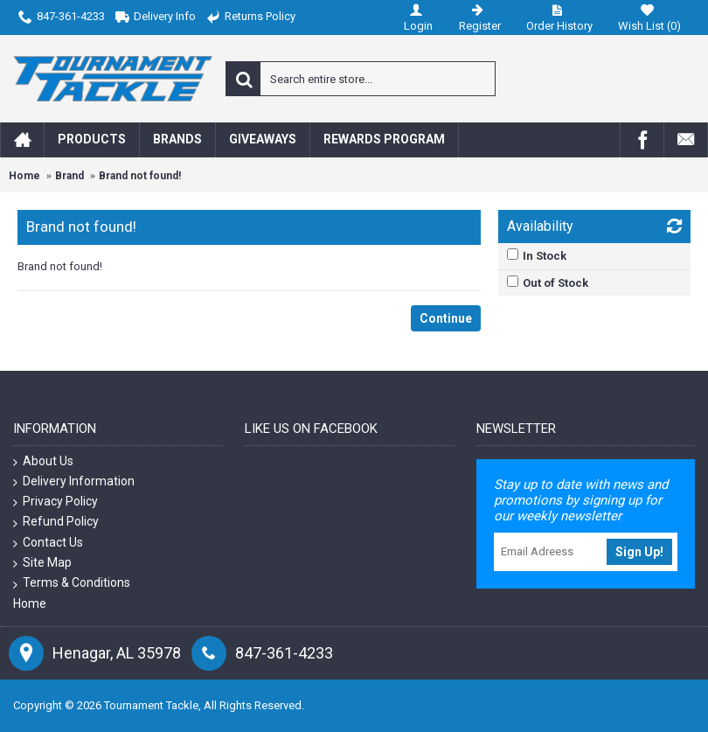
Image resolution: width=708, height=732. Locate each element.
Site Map (42, 562)
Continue (446, 318)
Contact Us (48, 542)
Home (24, 176)
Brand (69, 176)
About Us (43, 461)
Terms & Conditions (71, 582)
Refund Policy (56, 521)
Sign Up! (639, 552)
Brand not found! (140, 176)
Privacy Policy (55, 501)
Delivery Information (74, 481)
